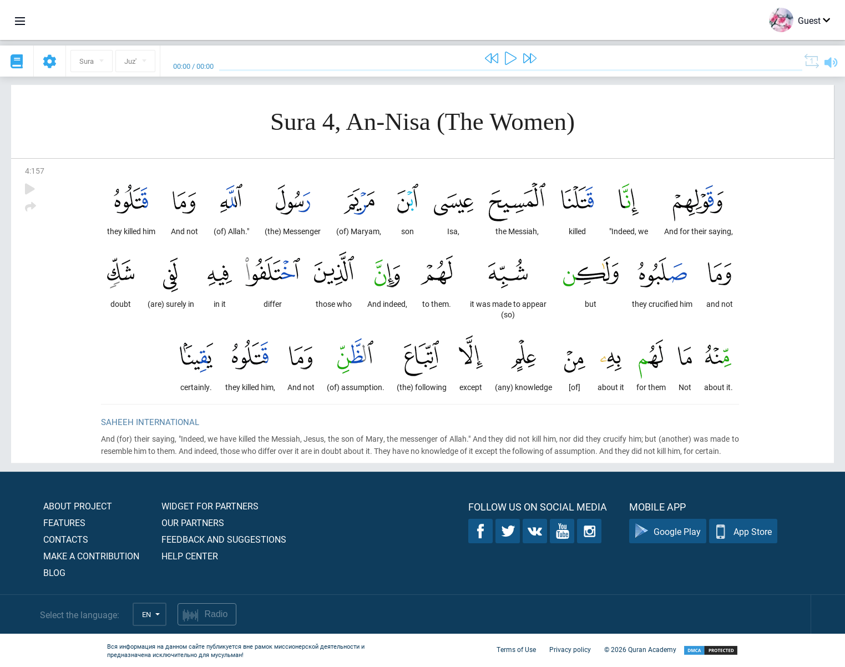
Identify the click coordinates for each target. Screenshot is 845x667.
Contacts (65, 539)
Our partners (192, 522)
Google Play (668, 531)
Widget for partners (210, 506)
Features (64, 522)
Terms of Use (516, 649)
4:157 (34, 170)
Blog (54, 572)
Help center (189, 556)
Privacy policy (570, 649)
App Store (743, 531)
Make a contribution (91, 556)
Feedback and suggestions (223, 539)
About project (77, 506)
